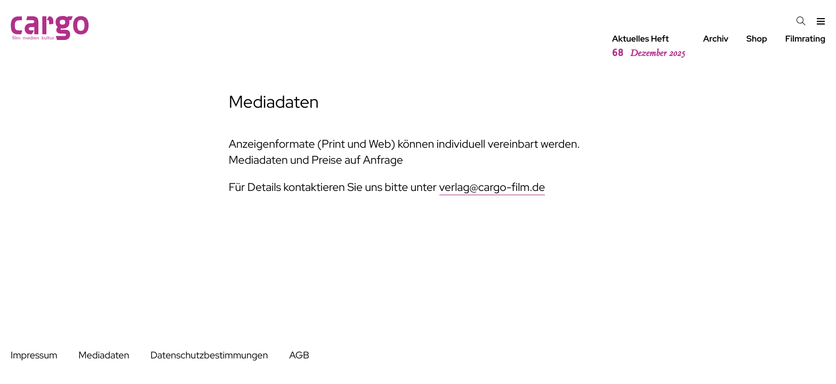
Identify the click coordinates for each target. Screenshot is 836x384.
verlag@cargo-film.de (492, 187)
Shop (756, 38)
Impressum (34, 355)
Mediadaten (103, 355)
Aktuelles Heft (648, 46)
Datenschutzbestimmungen (209, 355)
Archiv (716, 38)
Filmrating (805, 38)
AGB (299, 355)
